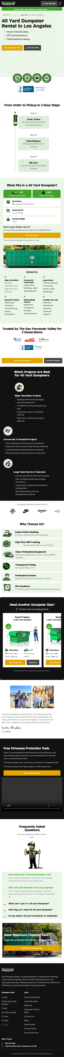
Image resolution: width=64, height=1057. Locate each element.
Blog (26, 1020)
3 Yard (5, 997)
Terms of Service (31, 1032)
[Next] (58, 640)
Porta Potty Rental (32, 997)
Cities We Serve (31, 1001)
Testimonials (29, 1024)
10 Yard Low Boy (9, 1012)
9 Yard (5, 1008)
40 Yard (5, 1024)
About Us (28, 1005)
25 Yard (5, 1020)
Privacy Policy (30, 1028)
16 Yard (5, 1016)
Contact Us (29, 1016)
